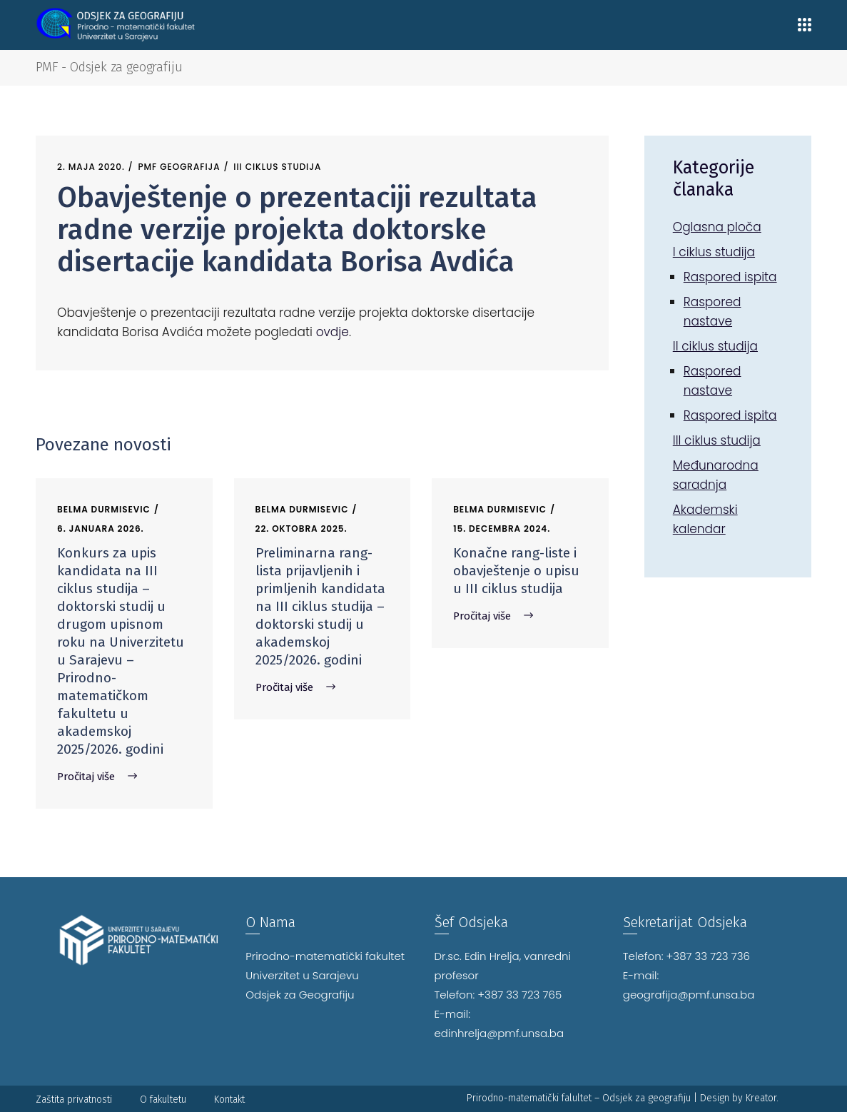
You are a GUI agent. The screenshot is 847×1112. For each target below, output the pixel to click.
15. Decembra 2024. (501, 528)
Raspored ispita (730, 276)
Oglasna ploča (717, 227)
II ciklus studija (715, 346)
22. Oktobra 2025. (301, 528)
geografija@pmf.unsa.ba (689, 994)
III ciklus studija (277, 167)
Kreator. (762, 1098)
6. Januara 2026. (100, 528)
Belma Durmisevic (104, 509)
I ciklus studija (714, 252)
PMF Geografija (179, 167)
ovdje (332, 331)
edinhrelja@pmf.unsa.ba (499, 1033)
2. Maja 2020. (91, 167)
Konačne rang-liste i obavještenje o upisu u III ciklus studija (516, 571)
